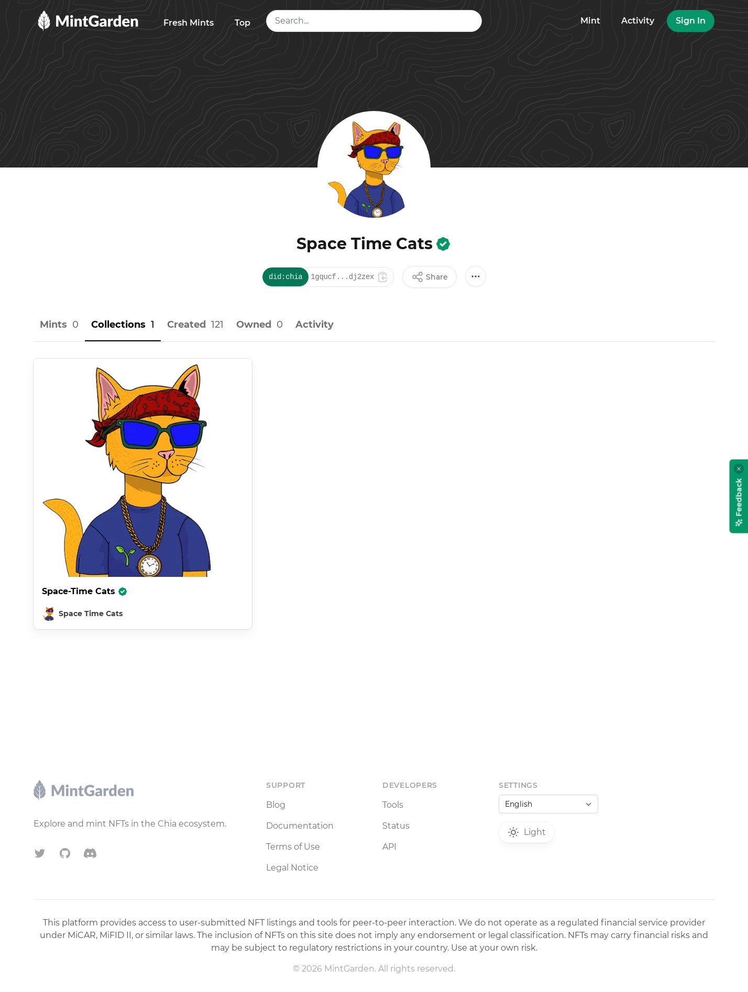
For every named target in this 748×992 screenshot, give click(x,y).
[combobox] (374, 21)
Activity (637, 21)
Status (396, 826)
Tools (392, 805)
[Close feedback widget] (739, 468)
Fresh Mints (188, 23)
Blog (275, 805)
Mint (590, 21)
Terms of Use (293, 847)
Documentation (300, 826)
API (389, 847)
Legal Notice (292, 868)
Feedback (739, 502)
